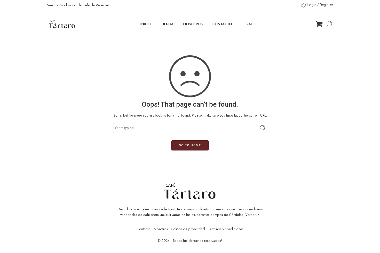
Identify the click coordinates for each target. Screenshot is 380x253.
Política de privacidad (188, 228)
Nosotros (161, 228)
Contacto (143, 228)
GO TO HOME (190, 145)
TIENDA (167, 23)
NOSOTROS (193, 23)
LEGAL (247, 23)
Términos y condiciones (226, 228)
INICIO (145, 23)
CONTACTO (222, 23)
